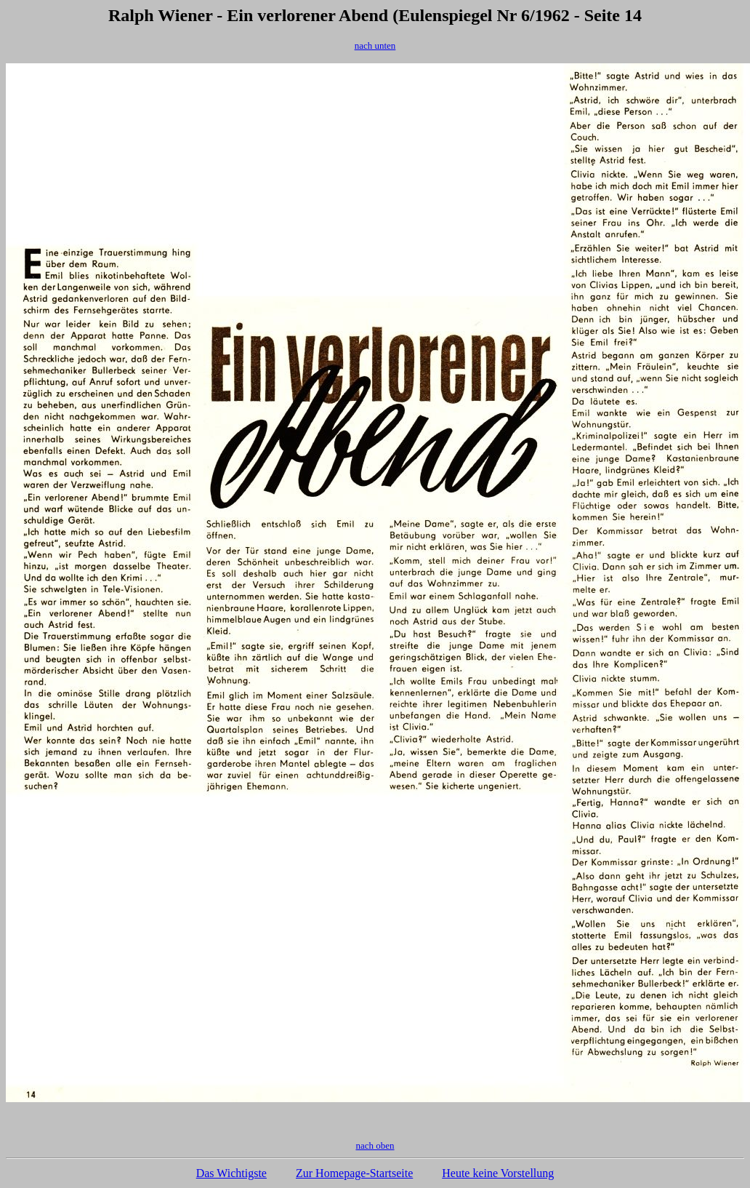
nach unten (375, 45)
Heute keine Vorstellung (498, 1173)
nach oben (374, 1145)
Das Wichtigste (231, 1173)
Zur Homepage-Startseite (354, 1173)
